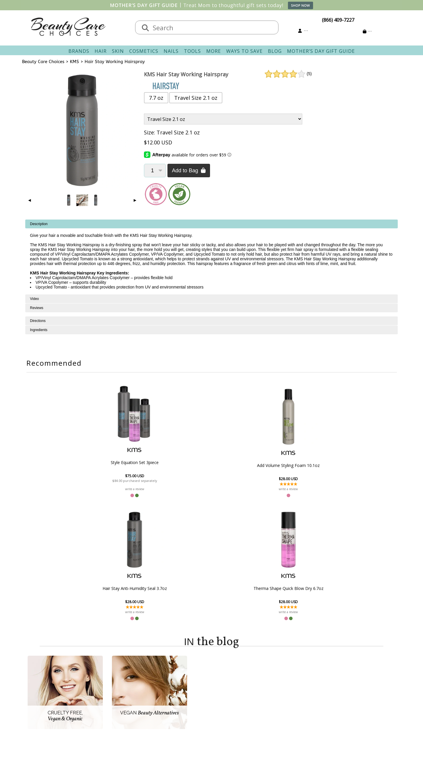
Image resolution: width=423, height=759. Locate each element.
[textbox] (213, 27)
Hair (101, 51)
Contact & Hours (180, 675)
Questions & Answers (185, 696)
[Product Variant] (223, 119)
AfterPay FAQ (176, 703)
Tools (192, 51)
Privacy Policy (123, 696)
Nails (171, 51)
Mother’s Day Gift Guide (321, 51)
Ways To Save (244, 51)
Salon (115, 682)
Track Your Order (233, 682)
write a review (115, 489)
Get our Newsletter (235, 696)
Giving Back (121, 710)
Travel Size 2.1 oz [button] (195, 97)
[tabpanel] (211, 257)
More (213, 51)
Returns (170, 689)
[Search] (145, 28)
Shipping (171, 682)
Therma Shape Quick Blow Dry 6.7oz (307, 465)
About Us (119, 675)
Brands (78, 51)
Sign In (222, 675)
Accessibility (122, 703)
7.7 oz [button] (156, 97)
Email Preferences (234, 689)
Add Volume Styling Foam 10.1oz (179, 465)
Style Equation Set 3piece (116, 462)
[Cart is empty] (367, 31)
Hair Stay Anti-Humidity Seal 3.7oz (243, 465)
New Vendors (123, 689)
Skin (118, 51)
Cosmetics (143, 51)
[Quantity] (155, 170)
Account (220, 668)
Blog (275, 51)
